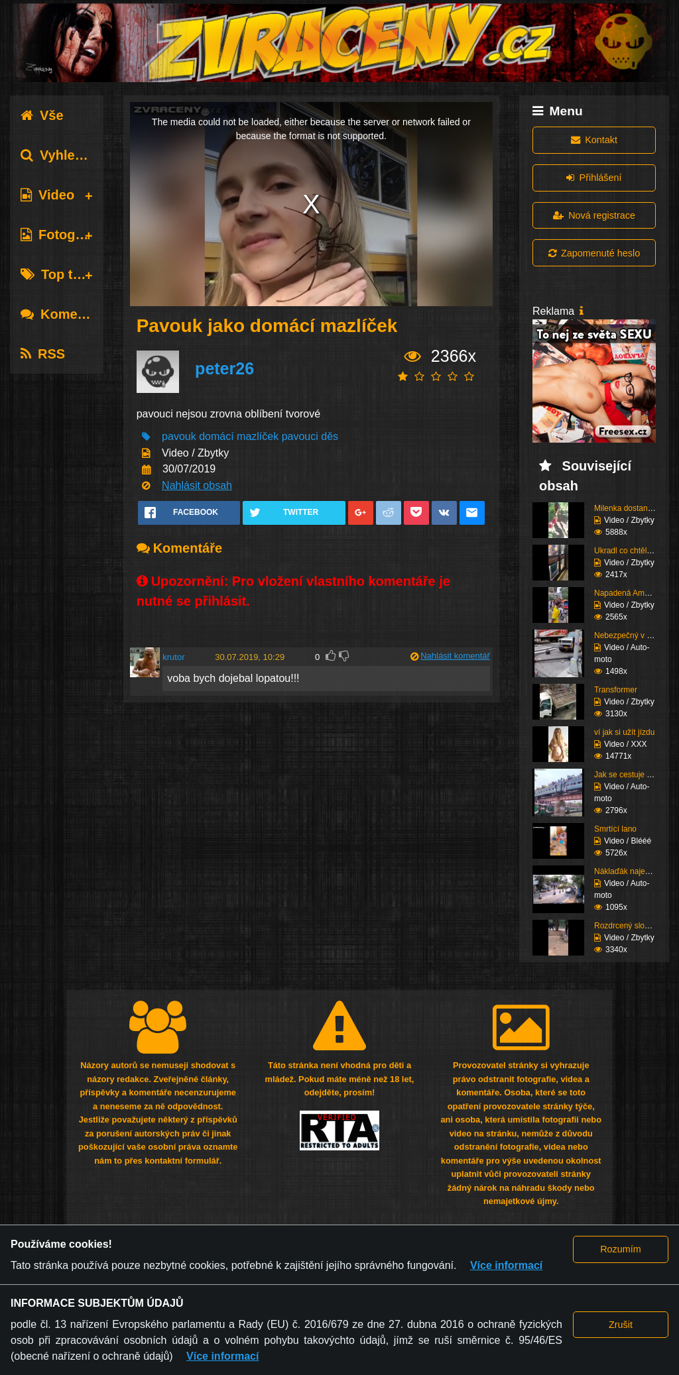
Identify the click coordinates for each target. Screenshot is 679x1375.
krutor (173, 657)
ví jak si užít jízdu (624, 732)
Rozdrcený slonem (627, 925)
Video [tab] (47, 195)
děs (329, 436)
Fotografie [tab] (62, 234)
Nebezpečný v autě (628, 635)
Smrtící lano (615, 829)
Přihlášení (593, 177)
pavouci (300, 436)
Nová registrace (594, 215)
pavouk (179, 436)
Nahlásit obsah (197, 485)
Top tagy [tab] (58, 274)
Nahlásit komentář (455, 656)
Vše (42, 115)
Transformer (615, 689)
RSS (43, 354)
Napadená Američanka (634, 593)
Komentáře (65, 314)
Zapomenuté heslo (594, 253)
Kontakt (594, 140)
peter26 (224, 368)
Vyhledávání (69, 155)
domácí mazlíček (238, 436)
